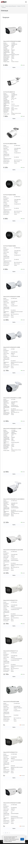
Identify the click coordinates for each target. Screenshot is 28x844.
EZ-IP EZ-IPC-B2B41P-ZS (9, 92)
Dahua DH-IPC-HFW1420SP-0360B (11, 701)
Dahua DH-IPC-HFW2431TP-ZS (10, 600)
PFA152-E (16, 61)
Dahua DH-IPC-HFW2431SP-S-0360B (11, 296)
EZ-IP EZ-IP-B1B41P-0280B (9, 194)
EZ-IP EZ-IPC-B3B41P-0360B (9, 143)
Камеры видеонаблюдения (10, 6)
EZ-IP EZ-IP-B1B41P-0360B (9, 245)
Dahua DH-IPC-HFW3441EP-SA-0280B (12, 802)
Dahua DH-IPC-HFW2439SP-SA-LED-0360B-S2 (13, 499)
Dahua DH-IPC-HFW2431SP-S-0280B (11, 347)
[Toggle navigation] (26, 2)
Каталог (2, 6)
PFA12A (13, 114)
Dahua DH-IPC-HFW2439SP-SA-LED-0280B (13, 549)
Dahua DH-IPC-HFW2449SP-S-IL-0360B (12, 397)
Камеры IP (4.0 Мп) (21, 6)
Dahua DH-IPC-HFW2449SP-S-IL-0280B (12, 428)
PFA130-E (13, 61)
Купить (14, 67)
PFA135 (16, 113)
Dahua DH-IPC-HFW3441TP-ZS (10, 752)
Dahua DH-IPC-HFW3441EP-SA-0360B (12, 41)
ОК (22, 839)
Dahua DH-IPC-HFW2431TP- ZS (10, 651)
